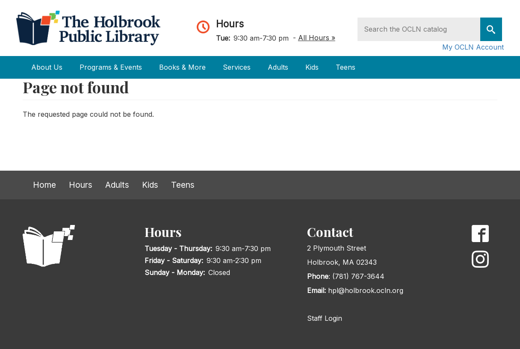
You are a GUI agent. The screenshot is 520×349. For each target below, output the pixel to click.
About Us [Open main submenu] (46, 67)
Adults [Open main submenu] (278, 67)
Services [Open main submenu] (237, 67)
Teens (183, 185)
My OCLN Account (473, 47)
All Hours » (316, 37)
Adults (117, 185)
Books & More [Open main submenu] (182, 67)
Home (44, 185)
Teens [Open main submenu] (345, 67)
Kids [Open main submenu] (312, 67)
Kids (150, 185)
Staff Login (324, 318)
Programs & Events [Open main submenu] (111, 67)
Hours (230, 24)
